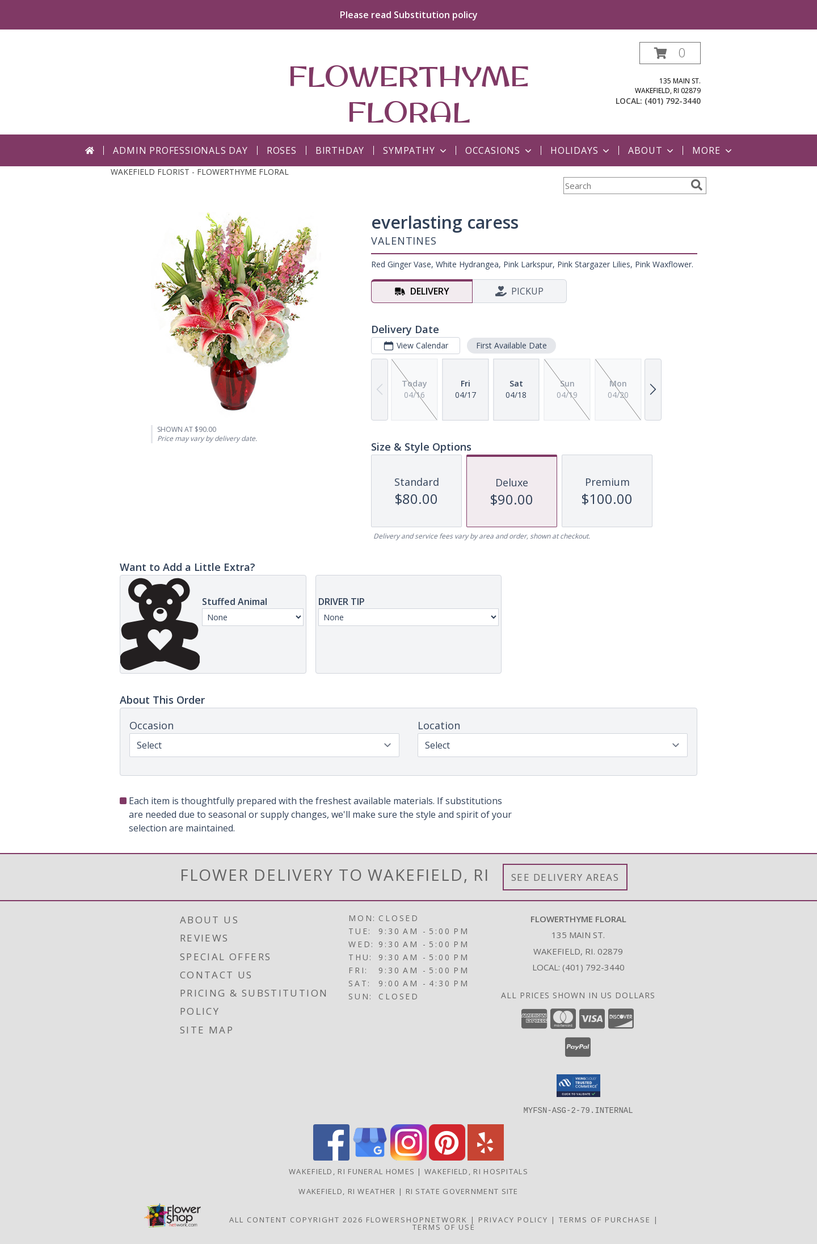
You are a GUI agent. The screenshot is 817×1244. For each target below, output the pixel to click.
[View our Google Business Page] (370, 1156)
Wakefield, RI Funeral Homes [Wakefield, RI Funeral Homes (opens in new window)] (352, 1171)
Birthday (339, 150)
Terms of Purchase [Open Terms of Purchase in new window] (605, 1219)
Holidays (581, 150)
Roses (282, 150)
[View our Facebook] (331, 1156)
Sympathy (415, 150)
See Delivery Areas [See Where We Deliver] (565, 877)
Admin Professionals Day (180, 150)
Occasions (499, 150)
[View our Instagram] (408, 1156)
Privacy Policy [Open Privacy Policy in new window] (513, 1219)
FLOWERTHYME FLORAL (408, 93)
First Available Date (511, 345)
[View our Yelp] (486, 1156)
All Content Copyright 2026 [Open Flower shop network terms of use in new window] (296, 1219)
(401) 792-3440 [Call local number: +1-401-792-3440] (673, 100)
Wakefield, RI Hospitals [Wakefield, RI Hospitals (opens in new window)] (476, 1171)
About (652, 150)
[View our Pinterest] (447, 1156)
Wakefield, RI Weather (346, 1191)
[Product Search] (624, 186)
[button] (670, 53)
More (713, 150)
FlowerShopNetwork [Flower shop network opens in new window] (417, 1219)
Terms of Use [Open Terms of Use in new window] (443, 1226)
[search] (697, 185)
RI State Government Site (462, 1191)
